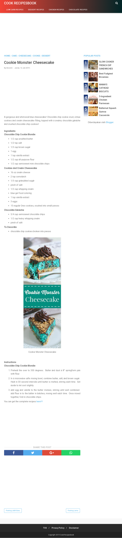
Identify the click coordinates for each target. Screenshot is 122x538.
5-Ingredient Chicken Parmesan (105, 100)
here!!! (39, 401)
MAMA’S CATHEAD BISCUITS (104, 88)
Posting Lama (73, 511)
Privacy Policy (58, 528)
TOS (44, 528)
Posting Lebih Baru (13, 511)
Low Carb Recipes (14, 10)
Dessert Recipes (36, 10)
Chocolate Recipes (78, 10)
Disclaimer (74, 528)
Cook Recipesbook (20, 3)
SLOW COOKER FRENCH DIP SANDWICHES (106, 65)
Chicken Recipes (56, 10)
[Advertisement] (61, 31)
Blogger (109, 122)
